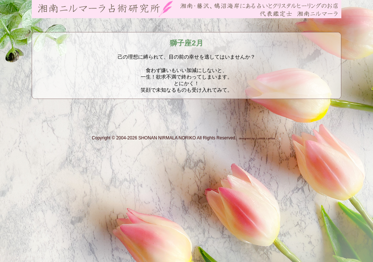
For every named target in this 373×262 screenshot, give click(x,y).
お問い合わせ (156, 22)
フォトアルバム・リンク (241, 22)
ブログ (193, 22)
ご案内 (85, 22)
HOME (50, 22)
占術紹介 (120, 22)
